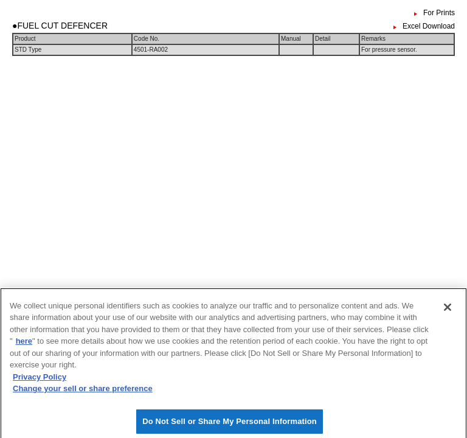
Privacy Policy (39, 379)
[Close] (447, 309)
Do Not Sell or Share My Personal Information (229, 424)
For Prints (439, 13)
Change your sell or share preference (83, 391)
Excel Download (429, 26)
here (24, 344)
